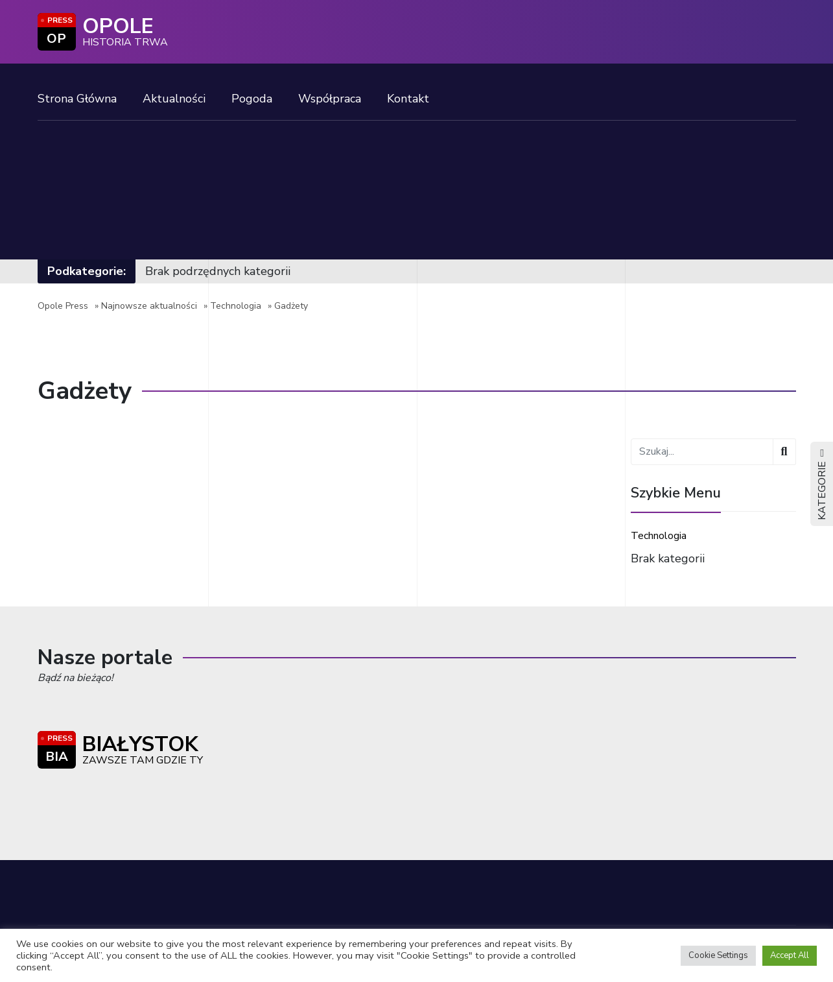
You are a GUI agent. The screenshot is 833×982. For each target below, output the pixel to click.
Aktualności (174, 98)
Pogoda (251, 98)
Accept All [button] (789, 955)
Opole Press (63, 306)
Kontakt (408, 98)
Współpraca (329, 98)
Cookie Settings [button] (718, 955)
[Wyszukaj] (784, 451)
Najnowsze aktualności (149, 306)
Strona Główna (77, 98)
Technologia (235, 306)
